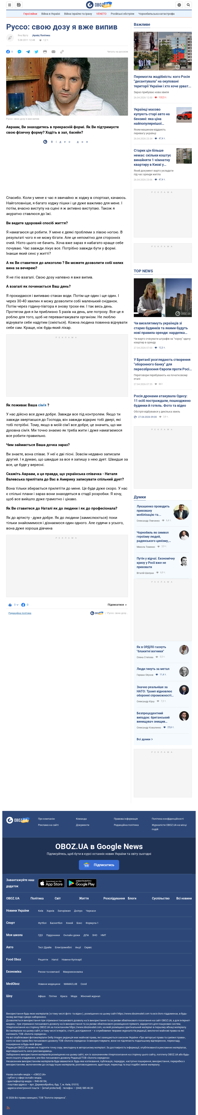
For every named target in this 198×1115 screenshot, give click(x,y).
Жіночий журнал (90, 996)
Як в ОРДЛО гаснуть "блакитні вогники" (151, 649)
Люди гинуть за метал (153, 669)
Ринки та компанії (49, 971)
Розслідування (114, 898)
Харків (50, 910)
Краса (63, 996)
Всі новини (184, 898)
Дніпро (78, 910)
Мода (74, 996)
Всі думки (143, 739)
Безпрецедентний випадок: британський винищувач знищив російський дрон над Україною (153, 717)
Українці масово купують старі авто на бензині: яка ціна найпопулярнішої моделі (152, 116)
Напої (55, 959)
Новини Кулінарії (72, 959)
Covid (84, 984)
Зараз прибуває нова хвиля (151, 92)
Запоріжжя (64, 910)
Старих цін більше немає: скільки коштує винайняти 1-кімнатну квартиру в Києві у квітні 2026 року (152, 157)
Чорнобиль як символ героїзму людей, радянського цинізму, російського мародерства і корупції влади (155, 537)
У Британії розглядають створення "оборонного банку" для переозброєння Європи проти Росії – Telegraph (162, 364)
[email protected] (51, 1088)
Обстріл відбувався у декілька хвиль (157, 411)
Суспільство (161, 898)
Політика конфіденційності (168, 818)
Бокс (79, 923)
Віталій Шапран (145, 573)
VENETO (101, 13)
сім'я (42, 405)
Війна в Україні (50, 13)
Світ (58, 898)
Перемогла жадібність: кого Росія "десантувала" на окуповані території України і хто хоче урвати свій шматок (162, 82)
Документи (82, 825)
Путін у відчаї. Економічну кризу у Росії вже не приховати (156, 563)
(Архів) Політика (41, 35)
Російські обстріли (122, 13)
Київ (40, 910)
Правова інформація (126, 818)
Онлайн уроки (71, 935)
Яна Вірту (23, 35)
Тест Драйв (44, 947)
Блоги (132, 898)
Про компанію (46, 818)
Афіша (41, 996)
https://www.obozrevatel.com (133, 1013)
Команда (81, 818)
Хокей (69, 923)
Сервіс (88, 947)
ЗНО (94, 935)
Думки (140, 497)
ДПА (86, 935)
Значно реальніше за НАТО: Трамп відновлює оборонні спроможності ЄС (154, 691)
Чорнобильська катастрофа (156, 13)
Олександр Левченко (148, 520)
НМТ (103, 935)
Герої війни (30, 13)
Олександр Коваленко (149, 727)
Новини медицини (49, 984)
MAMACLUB (70, 984)
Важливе (142, 24)
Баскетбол (56, 923)
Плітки (53, 996)
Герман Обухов (145, 675)
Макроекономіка (73, 971)
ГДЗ (40, 935)
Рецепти (43, 959)
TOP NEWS (143, 271)
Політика (37, 898)
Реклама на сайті (48, 825)
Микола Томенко (146, 547)
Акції (78, 947)
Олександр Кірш (145, 701)
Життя (84, 898)
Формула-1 (92, 923)
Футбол (42, 923)
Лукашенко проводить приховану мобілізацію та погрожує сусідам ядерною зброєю (153, 511)
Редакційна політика (20, 613)
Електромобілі (63, 947)
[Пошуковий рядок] (188, 5)
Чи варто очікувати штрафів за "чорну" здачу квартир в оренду (162, 340)
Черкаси (91, 910)
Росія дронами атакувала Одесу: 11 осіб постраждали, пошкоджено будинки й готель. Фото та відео (162, 400)
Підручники (53, 935)
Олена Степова (145, 657)
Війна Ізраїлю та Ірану (78, 13)
